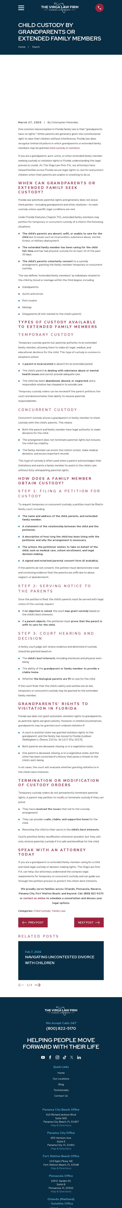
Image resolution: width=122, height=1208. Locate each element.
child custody (57, 100)
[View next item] (38, 937)
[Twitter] (72, 1009)
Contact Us (61, 1048)
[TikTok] (64, 1009)
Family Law (58, 863)
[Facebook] (50, 1009)
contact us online (34, 850)
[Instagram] (57, 1009)
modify (61, 749)
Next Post (89, 874)
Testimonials (61, 1042)
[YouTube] (43, 1009)
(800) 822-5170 (61, 980)
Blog (61, 1036)
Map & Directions (61, 1077)
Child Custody (42, 863)
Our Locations (61, 1030)
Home (61, 1025)
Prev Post (33, 874)
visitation (74, 100)
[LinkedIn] (79, 1009)
